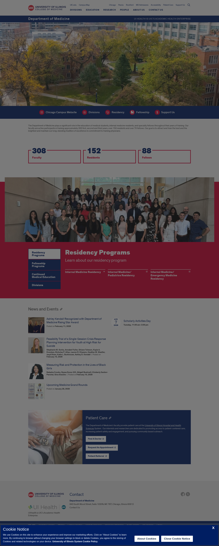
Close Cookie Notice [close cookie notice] (177, 538)
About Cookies (146, 538)
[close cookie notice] (213, 528)
